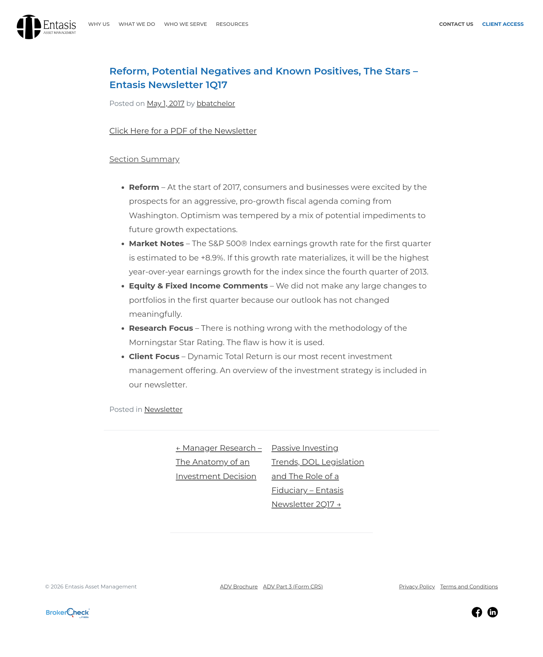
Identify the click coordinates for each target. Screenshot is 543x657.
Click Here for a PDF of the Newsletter (183, 131)
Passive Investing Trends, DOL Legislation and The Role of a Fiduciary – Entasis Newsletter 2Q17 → (318, 476)
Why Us (99, 24)
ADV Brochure (239, 586)
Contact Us (456, 24)
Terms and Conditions (469, 586)
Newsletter (163, 409)
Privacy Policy (417, 586)
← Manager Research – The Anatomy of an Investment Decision (219, 462)
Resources (232, 24)
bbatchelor (216, 103)
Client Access (503, 24)
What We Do (136, 24)
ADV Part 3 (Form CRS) (293, 586)
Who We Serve (185, 24)
